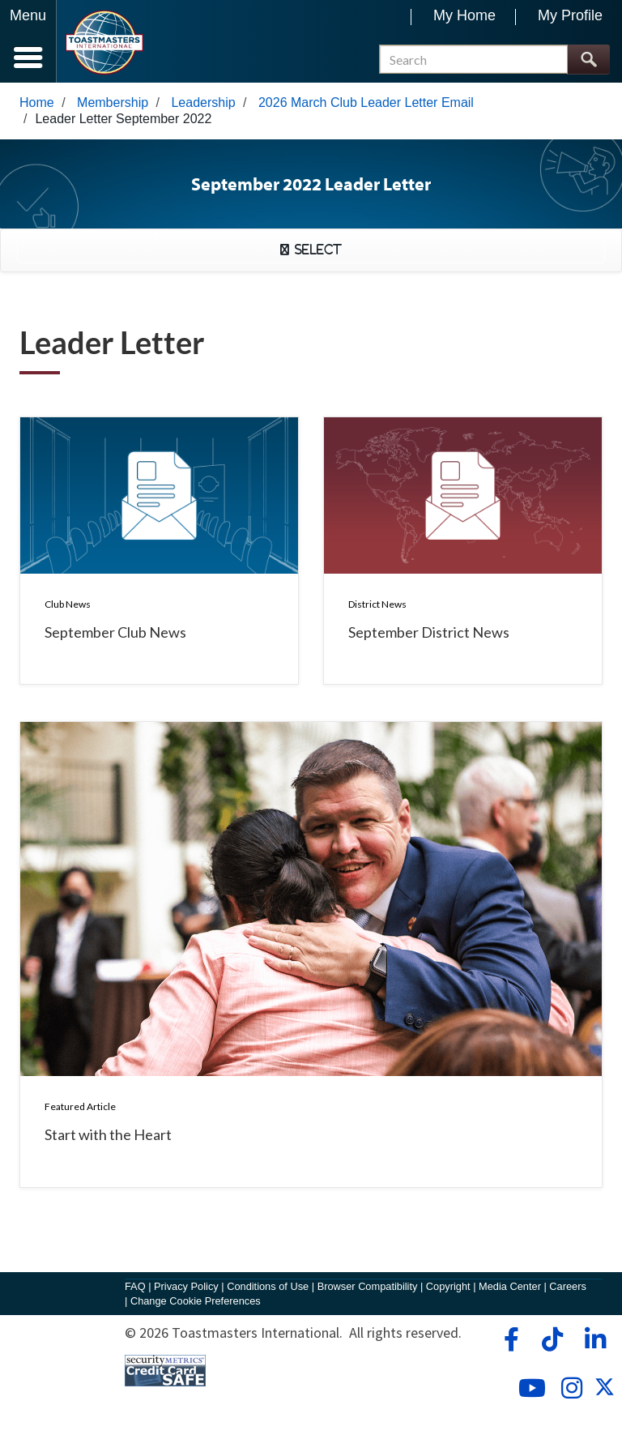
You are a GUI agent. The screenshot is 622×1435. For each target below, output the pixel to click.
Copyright (448, 1286)
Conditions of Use (268, 1286)
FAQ (135, 1286)
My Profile (570, 15)
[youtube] (528, 1388)
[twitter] (604, 1391)
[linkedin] (595, 1339)
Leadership (203, 102)
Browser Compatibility (367, 1286)
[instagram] (571, 1388)
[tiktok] (552, 1339)
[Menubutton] (28, 41)
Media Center (510, 1286)
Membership (112, 102)
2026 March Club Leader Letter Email (366, 102)
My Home (464, 15)
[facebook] (509, 1339)
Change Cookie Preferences (195, 1301)
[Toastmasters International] (104, 42)
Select (315, 249)
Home (36, 102)
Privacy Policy (186, 1286)
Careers (567, 1286)
